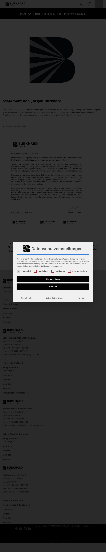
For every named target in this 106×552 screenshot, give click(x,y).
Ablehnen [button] (53, 268)
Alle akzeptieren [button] (53, 261)
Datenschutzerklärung (54, 280)
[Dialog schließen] (89, 227)
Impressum (81, 280)
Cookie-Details (26, 280)
